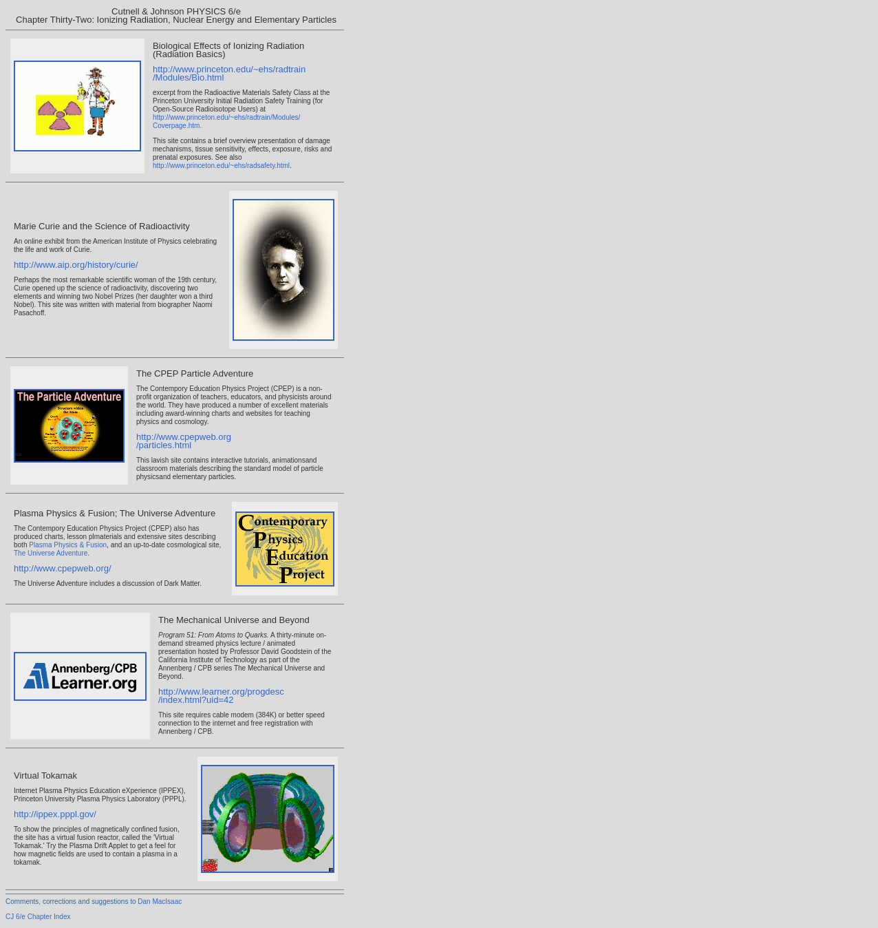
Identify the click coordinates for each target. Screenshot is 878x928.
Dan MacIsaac (160, 901)
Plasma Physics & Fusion (68, 545)
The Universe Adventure (50, 553)
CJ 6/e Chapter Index (38, 916)
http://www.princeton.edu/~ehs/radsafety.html (221, 165)
